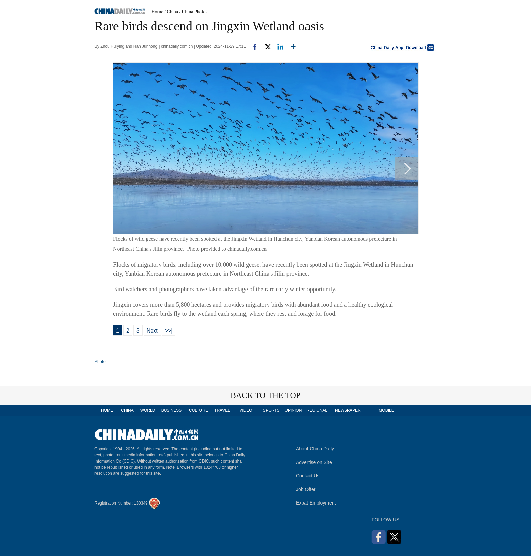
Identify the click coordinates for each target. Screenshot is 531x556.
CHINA (127, 410)
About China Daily (315, 448)
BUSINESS (171, 410)
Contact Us (307, 475)
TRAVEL (222, 410)
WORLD (147, 410)
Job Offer (305, 489)
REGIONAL (316, 410)
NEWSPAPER (347, 410)
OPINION (293, 410)
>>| (169, 331)
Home (157, 11)
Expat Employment (316, 503)
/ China (171, 11)
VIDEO (245, 410)
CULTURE (198, 410)
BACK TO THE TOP (266, 395)
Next (152, 331)
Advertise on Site (314, 462)
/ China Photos (193, 11)
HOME (107, 410)
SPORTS (271, 410)
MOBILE (386, 410)
